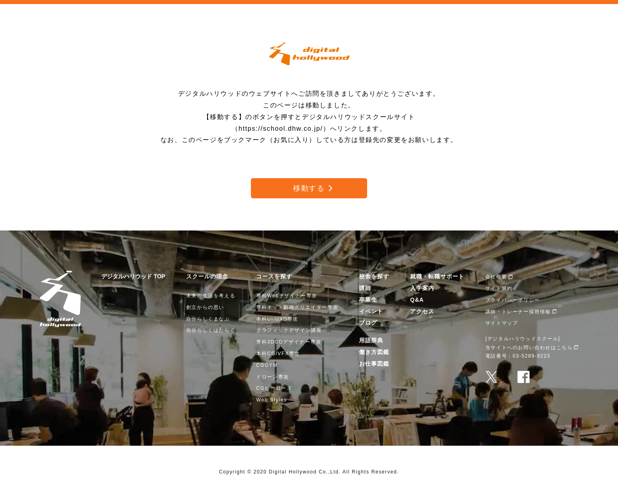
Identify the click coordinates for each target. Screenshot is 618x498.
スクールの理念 (207, 276)
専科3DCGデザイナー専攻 (288, 342)
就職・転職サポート (437, 276)
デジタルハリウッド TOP (133, 276)
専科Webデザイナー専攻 (286, 295)
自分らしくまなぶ (208, 319)
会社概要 (496, 277)
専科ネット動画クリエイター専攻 (297, 307)
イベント (371, 311)
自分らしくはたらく (210, 330)
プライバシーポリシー (512, 300)
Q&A (417, 299)
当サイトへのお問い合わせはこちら (529, 347)
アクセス (422, 311)
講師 (365, 288)
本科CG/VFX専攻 (278, 353)
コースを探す (274, 276)
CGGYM (266, 365)
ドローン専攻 (272, 377)
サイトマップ (501, 323)
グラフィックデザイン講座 (289, 330)
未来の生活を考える (210, 295)
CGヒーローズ (274, 388)
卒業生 (368, 299)
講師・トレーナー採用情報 (518, 312)
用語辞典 (371, 340)
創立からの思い (205, 307)
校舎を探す (374, 276)
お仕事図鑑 (374, 363)
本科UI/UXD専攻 (277, 319)
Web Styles (271, 400)
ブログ (368, 322)
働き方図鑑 (374, 352)
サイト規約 (499, 288)
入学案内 (422, 288)
